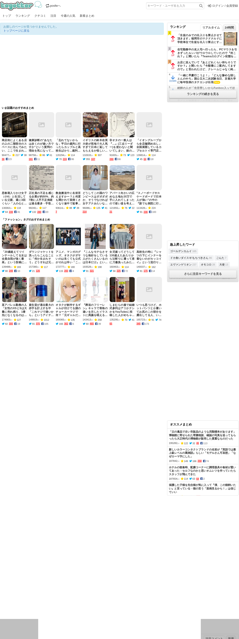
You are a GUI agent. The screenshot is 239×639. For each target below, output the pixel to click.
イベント (49, 599)
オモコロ (208, 264)
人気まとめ (40, 571)
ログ (60, 599)
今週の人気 (68, 15)
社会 (24, 599)
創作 (3, 605)
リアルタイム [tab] (211, 27)
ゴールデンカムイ (183, 251)
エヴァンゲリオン (183, 264)
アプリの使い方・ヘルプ (133, 571)
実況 (39, 599)
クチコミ (40, 15)
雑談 (81, 599)
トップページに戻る (16, 30)
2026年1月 (38, 585)
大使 (223, 264)
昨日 (10, 585)
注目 (53, 15)
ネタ (24, 605)
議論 (31, 599)
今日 (3, 585)
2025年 (62, 585)
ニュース (6, 599)
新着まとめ (87, 15)
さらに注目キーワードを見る (203, 273)
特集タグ (6, 614)
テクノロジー (102, 599)
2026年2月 (22, 585)
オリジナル (89, 571)
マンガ (159, 599)
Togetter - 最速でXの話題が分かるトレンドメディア (22, 5)
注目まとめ (7, 571)
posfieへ (53, 6)
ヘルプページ (106, 571)
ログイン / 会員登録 (223, 5)
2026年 (51, 585)
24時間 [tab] (229, 27)
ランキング (22, 15)
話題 (16, 599)
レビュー (70, 599)
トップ (6, 15)
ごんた (221, 257)
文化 (115, 599)
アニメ (138, 599)
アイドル (126, 599)
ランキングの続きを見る (203, 94)
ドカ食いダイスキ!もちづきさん (191, 257)
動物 (39, 605)
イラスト (13, 605)
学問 (89, 599)
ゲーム (148, 599)
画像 (31, 605)
